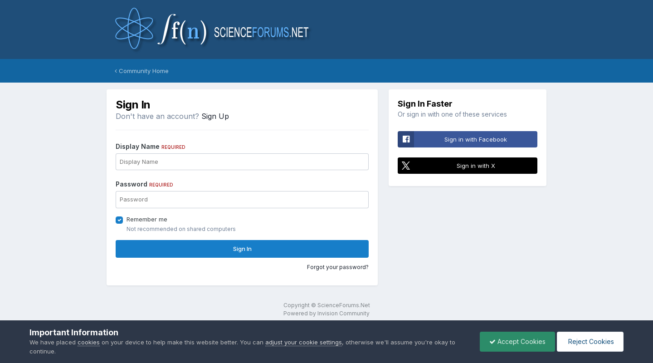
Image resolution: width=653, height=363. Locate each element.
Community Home (142, 70)
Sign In (242, 248)
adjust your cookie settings (303, 342)
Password (144, 184)
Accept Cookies (517, 341)
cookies (89, 342)
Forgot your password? (338, 267)
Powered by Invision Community (326, 313)
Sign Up (215, 116)
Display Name (150, 146)
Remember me (147, 219)
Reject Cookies (590, 341)
